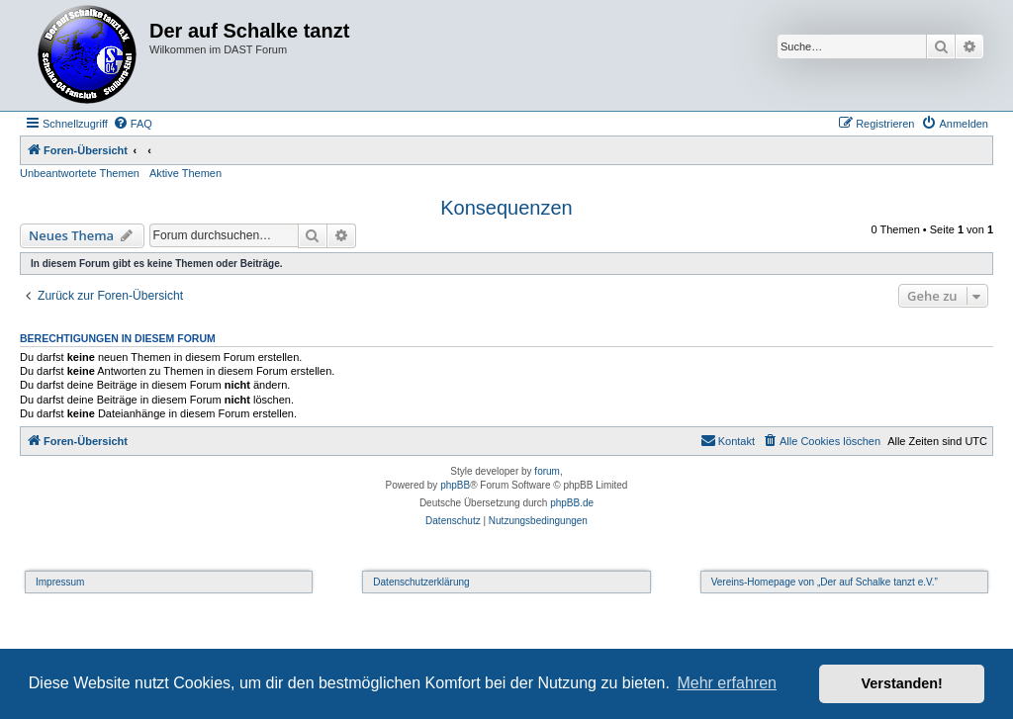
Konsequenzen (506, 208)
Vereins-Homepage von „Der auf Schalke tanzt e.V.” (824, 582)
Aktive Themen (185, 173)
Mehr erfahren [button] (727, 682)
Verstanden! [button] (902, 683)
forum (547, 471)
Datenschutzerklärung (421, 582)
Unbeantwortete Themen (79, 173)
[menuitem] (132, 123)
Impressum (60, 582)
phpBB (455, 485)
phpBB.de (572, 502)
